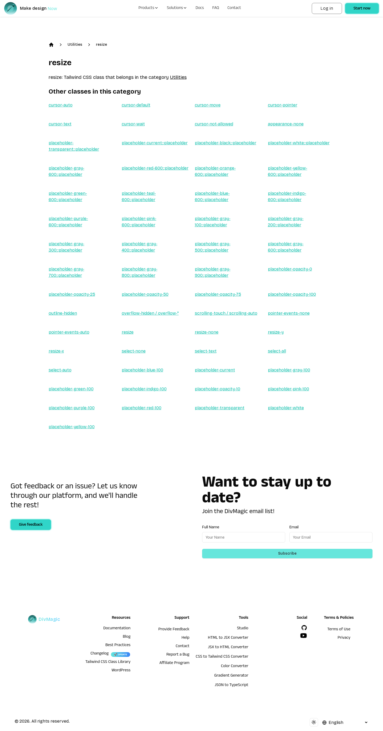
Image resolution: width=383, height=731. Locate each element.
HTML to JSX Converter (228, 638)
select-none (134, 351)
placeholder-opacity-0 (290, 269)
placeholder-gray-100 (289, 369)
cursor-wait (133, 123)
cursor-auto (61, 105)
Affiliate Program (174, 663)
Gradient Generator (231, 676)
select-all (277, 351)
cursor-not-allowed (214, 123)
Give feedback (31, 525)
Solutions (177, 8)
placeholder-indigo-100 (144, 388)
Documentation (117, 629)
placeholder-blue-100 (142, 369)
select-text (206, 351)
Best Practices (118, 645)
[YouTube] (303, 635)
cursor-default (136, 105)
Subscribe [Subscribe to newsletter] (287, 553)
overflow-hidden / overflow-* (150, 313)
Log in (326, 8)
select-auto (60, 369)
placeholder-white (286, 407)
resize (101, 44)
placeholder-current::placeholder (155, 142)
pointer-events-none (289, 313)
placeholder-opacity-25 (72, 294)
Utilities (75, 44)
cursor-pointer (282, 105)
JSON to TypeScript (231, 685)
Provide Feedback (173, 630)
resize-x (56, 351)
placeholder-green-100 (71, 388)
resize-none (206, 332)
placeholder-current (215, 369)
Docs (200, 8)
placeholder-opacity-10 (217, 388)
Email (294, 527)
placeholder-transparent (219, 407)
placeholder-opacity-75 (218, 294)
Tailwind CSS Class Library (108, 662)
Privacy (344, 638)
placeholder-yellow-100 (72, 426)
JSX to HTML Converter (228, 648)
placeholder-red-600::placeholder (155, 168)
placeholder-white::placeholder (299, 142)
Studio (242, 629)
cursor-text (60, 123)
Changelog (99, 654)
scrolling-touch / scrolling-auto (226, 313)
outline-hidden (63, 313)
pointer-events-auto (69, 332)
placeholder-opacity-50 (145, 294)
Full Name (210, 527)
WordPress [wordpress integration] (120, 671)
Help (186, 638)
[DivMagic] (36, 8)
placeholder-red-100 (141, 407)
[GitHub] (304, 628)
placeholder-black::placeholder (225, 142)
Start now (362, 9)
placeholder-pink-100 (288, 388)
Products (149, 8)
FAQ (215, 8)
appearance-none (286, 123)
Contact (234, 8)
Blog (126, 637)
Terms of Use (338, 630)
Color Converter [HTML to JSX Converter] (234, 666)
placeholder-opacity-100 (292, 294)
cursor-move (208, 105)
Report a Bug (178, 655)
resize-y (276, 332)
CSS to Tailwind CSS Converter (222, 657)
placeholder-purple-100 (72, 407)
